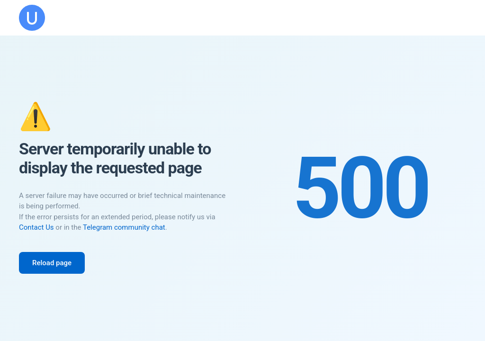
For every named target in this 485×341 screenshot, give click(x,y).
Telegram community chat (124, 227)
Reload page (52, 263)
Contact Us (36, 227)
